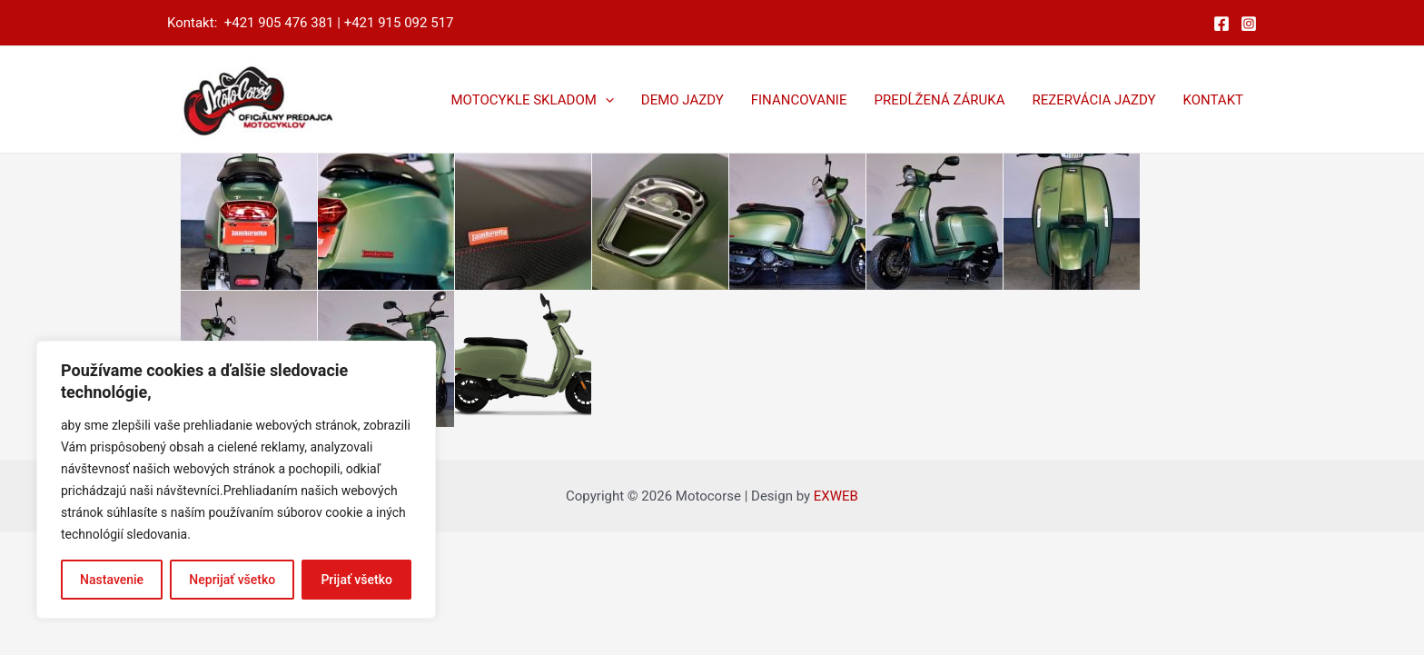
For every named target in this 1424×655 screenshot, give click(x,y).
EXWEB (836, 496)
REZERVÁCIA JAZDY (1093, 100)
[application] (605, 100)
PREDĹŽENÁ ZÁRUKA (939, 100)
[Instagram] (1249, 23)
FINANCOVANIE (799, 100)
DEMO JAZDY (682, 100)
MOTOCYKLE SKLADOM (531, 100)
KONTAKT (1212, 100)
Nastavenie (111, 579)
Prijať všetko (356, 579)
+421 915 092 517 (399, 23)
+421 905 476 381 (279, 23)
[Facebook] (1221, 23)
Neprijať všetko (232, 579)
